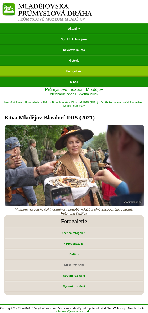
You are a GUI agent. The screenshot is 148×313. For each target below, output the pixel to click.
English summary (74, 105)
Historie (74, 60)
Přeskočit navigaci (0, 0)
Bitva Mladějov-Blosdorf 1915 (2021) (75, 102)
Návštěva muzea (74, 49)
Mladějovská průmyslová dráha (47, 5)
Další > (74, 254)
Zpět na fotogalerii (74, 233)
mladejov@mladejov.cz (70, 311)
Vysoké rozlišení (74, 286)
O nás (74, 81)
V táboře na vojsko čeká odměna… (123, 102)
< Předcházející (74, 243)
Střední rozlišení (74, 275)
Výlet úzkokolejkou (74, 39)
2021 (46, 102)
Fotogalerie (74, 71)
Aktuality (74, 28)
